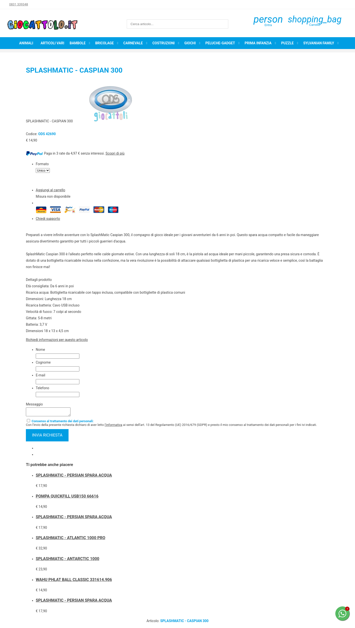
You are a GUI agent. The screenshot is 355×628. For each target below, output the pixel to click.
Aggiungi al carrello (50, 190)
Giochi (190, 43)
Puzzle (287, 43)
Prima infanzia (258, 43)
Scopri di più (115, 153)
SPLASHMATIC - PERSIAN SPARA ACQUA (74, 476)
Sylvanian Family (318, 43)
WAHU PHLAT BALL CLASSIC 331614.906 (74, 581)
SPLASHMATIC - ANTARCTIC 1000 (67, 560)
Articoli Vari (52, 43)
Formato (42, 164)
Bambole (78, 43)
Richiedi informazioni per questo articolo (57, 340)
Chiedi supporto (48, 219)
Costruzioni (163, 43)
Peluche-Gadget (220, 43)
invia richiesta (47, 436)
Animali (26, 43)
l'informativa (113, 426)
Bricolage (104, 43)
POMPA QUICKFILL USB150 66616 (67, 497)
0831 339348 (18, 4)
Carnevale (133, 43)
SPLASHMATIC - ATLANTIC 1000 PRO (70, 539)
